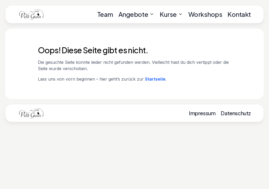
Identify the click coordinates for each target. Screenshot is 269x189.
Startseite (155, 79)
